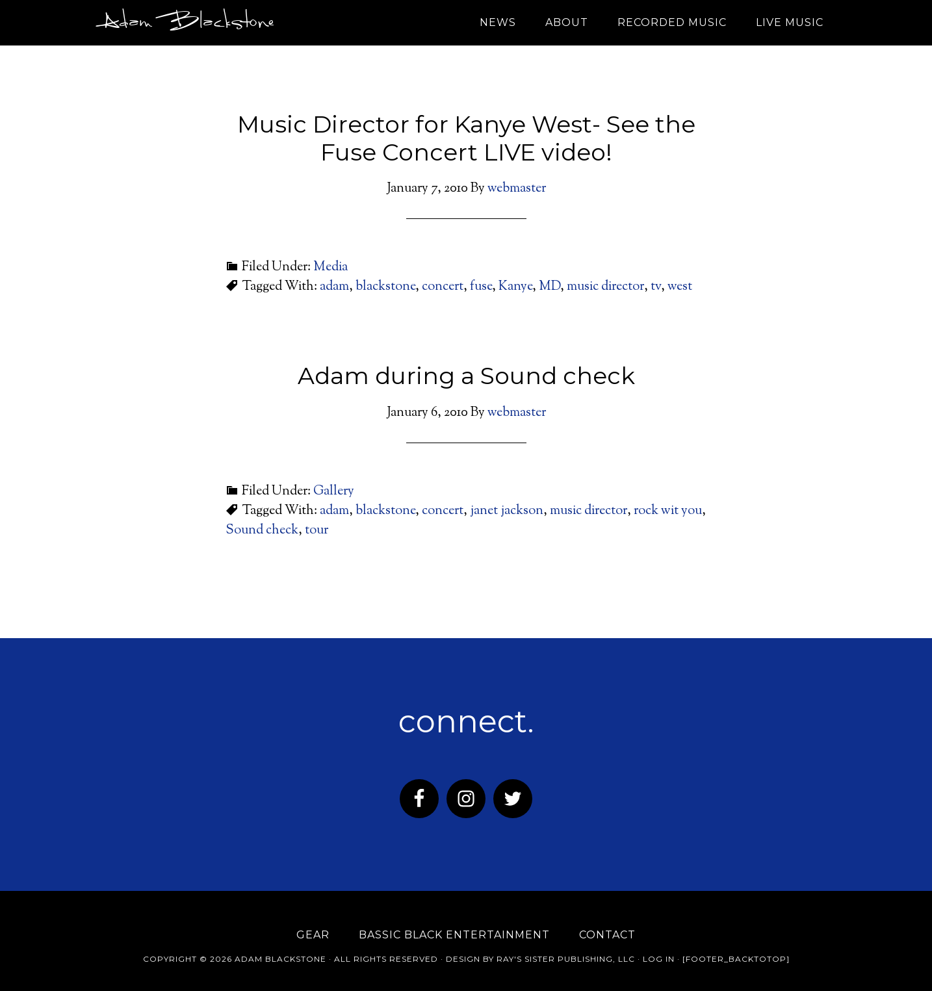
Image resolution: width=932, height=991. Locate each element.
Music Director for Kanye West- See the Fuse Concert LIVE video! (466, 138)
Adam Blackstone (185, 22)
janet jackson (506, 511)
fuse (481, 286)
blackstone (385, 286)
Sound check (262, 530)
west (679, 286)
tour (316, 530)
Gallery (333, 491)
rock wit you (668, 511)
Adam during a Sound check (466, 375)
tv (656, 286)
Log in (659, 959)
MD (549, 286)
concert (442, 286)
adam (334, 286)
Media (330, 267)
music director (605, 286)
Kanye (515, 286)
